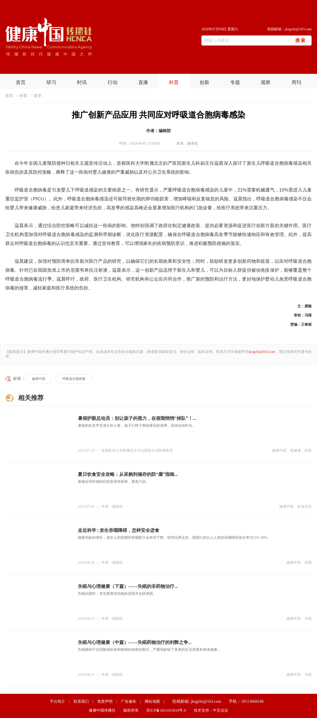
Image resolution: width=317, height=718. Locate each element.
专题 (235, 82)
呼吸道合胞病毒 (74, 379)
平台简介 (57, 701)
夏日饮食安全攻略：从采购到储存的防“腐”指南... (128, 474)
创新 (204, 82)
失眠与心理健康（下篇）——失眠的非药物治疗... (128, 586)
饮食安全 (304, 506)
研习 (51, 82)
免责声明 (105, 701)
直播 (143, 82)
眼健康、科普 (301, 450)
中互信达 (220, 710)
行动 (112, 82)
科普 (174, 82)
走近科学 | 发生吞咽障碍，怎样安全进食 (118, 530)
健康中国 (38, 379)
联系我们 (81, 701)
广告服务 (128, 701)
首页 (21, 82)
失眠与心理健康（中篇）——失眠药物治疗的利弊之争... (135, 642)
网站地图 (152, 701)
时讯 (82, 82)
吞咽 (308, 562)
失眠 (308, 618)
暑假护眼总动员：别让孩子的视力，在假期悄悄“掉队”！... (137, 418)
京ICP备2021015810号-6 (166, 710)
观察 (266, 82)
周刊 (296, 82)
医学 (38, 96)
